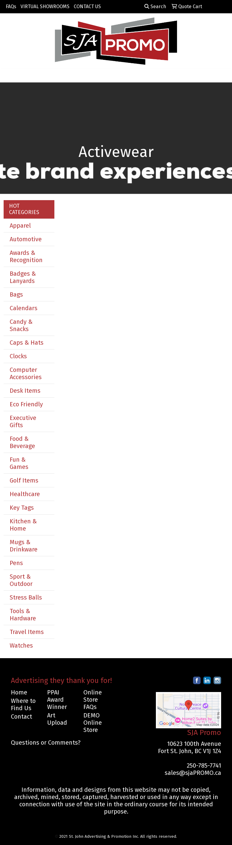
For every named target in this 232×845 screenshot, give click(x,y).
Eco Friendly (26, 404)
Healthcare (25, 494)
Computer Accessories (26, 373)
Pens (16, 563)
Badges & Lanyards (23, 277)
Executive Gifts (23, 421)
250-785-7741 (204, 765)
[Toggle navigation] (9, 75)
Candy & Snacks (21, 325)
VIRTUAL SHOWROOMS (45, 6)
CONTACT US (87, 6)
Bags (16, 294)
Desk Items (25, 390)
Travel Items (27, 631)
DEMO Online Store (92, 722)
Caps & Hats (27, 342)
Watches (21, 645)
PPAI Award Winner (57, 699)
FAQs (11, 6)
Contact (21, 716)
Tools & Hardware (23, 614)
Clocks (18, 356)
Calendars (23, 308)
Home (19, 692)
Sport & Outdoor (21, 580)
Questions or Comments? (46, 742)
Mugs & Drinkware (23, 545)
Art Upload (57, 719)
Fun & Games (19, 463)
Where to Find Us (23, 704)
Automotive (26, 239)
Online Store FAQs (92, 699)
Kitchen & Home (23, 525)
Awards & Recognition (26, 256)
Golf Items (24, 480)
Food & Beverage (22, 442)
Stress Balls (26, 597)
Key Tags (22, 507)
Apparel (20, 225)
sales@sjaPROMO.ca (193, 772)
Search (155, 6)
